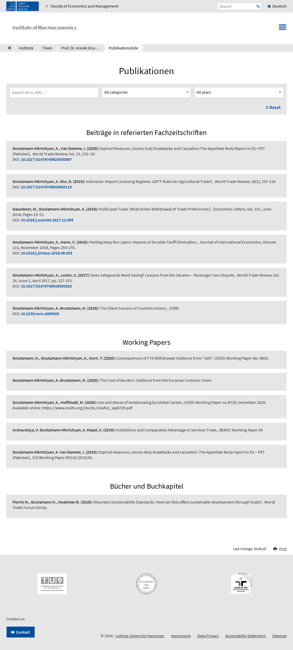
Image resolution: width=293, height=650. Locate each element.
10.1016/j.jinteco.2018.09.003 (46, 253)
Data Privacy (208, 635)
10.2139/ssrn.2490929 (40, 313)
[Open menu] (282, 28)
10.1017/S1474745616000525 (46, 286)
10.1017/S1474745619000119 (46, 186)
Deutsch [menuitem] (279, 6)
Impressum (181, 635)
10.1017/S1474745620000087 (46, 159)
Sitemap (279, 635)
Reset (275, 107)
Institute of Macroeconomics (45, 27)
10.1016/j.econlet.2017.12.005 (47, 219)
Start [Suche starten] (258, 6)
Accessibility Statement (245, 635)
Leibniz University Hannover (139, 635)
